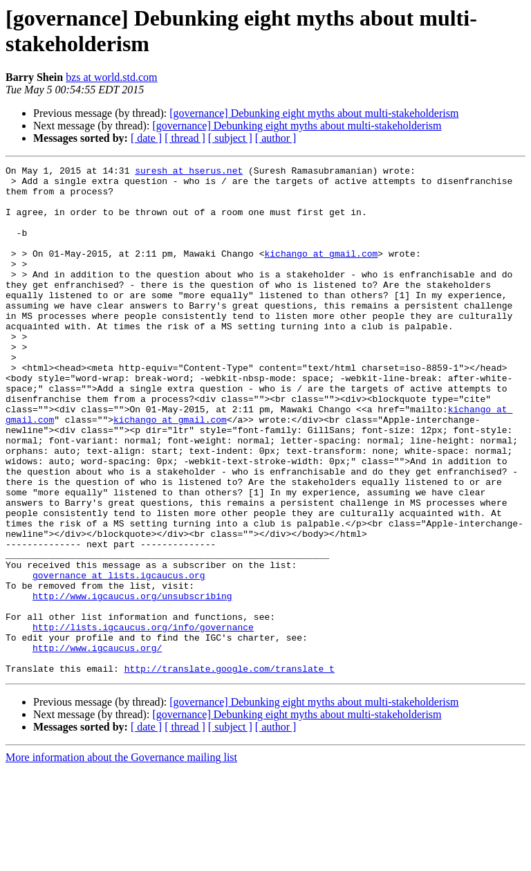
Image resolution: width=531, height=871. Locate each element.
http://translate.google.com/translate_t (229, 770)
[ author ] (276, 138)
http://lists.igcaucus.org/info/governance (143, 720)
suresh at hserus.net (189, 172)
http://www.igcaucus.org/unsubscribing (132, 683)
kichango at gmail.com (321, 272)
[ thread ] (185, 138)
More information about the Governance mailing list (121, 859)
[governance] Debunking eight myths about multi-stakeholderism (313, 113)
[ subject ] (230, 138)
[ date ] (146, 138)
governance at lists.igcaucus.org (118, 658)
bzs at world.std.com (111, 77)
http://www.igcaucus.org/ (97, 745)
